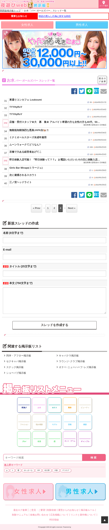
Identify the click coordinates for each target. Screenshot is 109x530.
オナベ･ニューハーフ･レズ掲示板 (75, 367)
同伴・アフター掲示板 (17, 355)
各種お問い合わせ (39, 514)
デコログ (65, 470)
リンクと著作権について (83, 514)
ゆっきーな (28, 470)
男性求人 (82, 24)
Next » (71, 208)
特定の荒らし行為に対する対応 (55, 16)
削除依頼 (51, 510)
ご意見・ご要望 (37, 510)
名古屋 (47, 470)
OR (38, 470)
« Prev (36, 208)
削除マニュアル (20, 514)
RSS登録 (54, 519)
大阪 (56, 470)
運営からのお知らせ (68, 510)
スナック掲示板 (13, 367)
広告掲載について (59, 514)
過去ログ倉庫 (102, 79)
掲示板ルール (88, 510)
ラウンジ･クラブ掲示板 (70, 361)
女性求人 (27, 24)
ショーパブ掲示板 (14, 372)
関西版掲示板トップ (10, 10)
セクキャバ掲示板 (14, 361)
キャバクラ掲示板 (67, 355)
